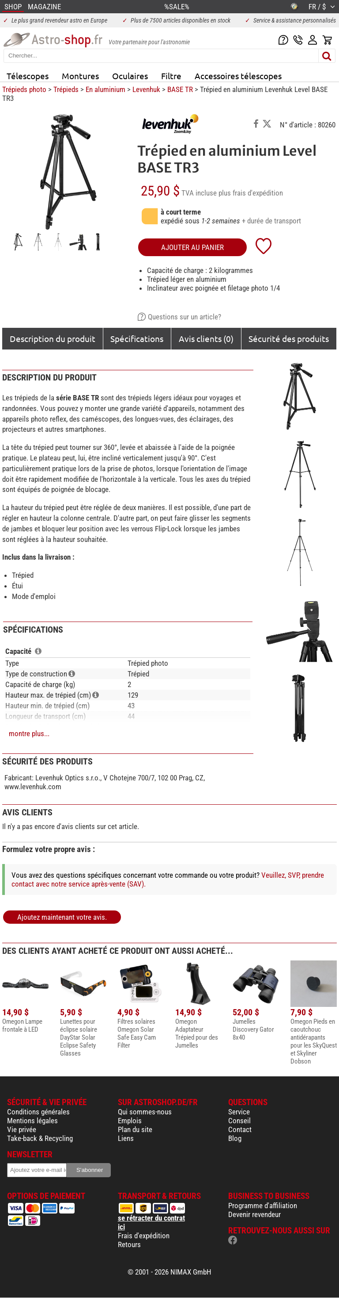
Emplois (130, 1120)
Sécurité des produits (289, 338)
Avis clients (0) (206, 338)
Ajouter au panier (192, 247)
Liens (126, 1138)
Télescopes (28, 75)
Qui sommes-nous (145, 1111)
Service (239, 1111)
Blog (234, 1138)
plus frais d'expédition (250, 192)
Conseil (239, 1120)
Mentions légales (32, 1120)
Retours (129, 1244)
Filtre (171, 75)
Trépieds (66, 89)
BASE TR (180, 89)
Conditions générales (38, 1111)
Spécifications (136, 338)
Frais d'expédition (144, 1235)
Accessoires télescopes (238, 75)
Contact (240, 1129)
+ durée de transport (271, 220)
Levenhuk (146, 89)
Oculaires (130, 75)
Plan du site (135, 1129)
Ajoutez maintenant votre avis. (62, 917)
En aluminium (105, 89)
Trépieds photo (24, 89)
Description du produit (52, 338)
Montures (80, 75)
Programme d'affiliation (262, 1205)
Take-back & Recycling (40, 1138)
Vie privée (21, 1129)
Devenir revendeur (254, 1214)
